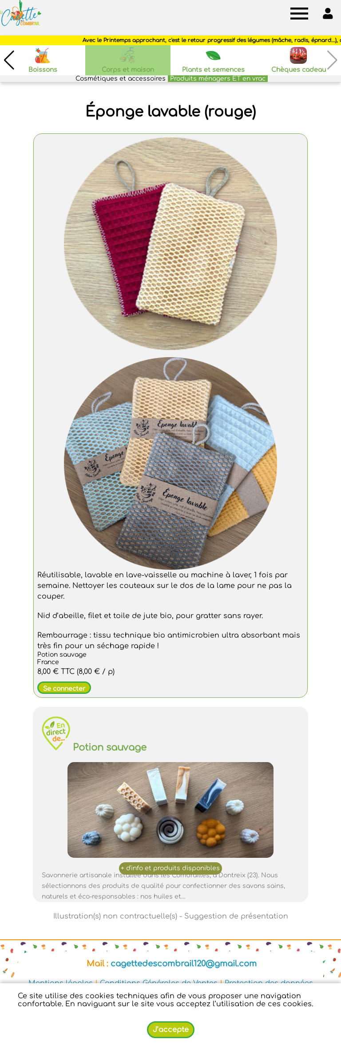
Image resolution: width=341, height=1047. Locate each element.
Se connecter (64, 688)
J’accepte (171, 1030)
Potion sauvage (110, 747)
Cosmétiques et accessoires (120, 78)
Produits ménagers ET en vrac (218, 78)
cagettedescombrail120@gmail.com (184, 963)
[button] (9, 60)
